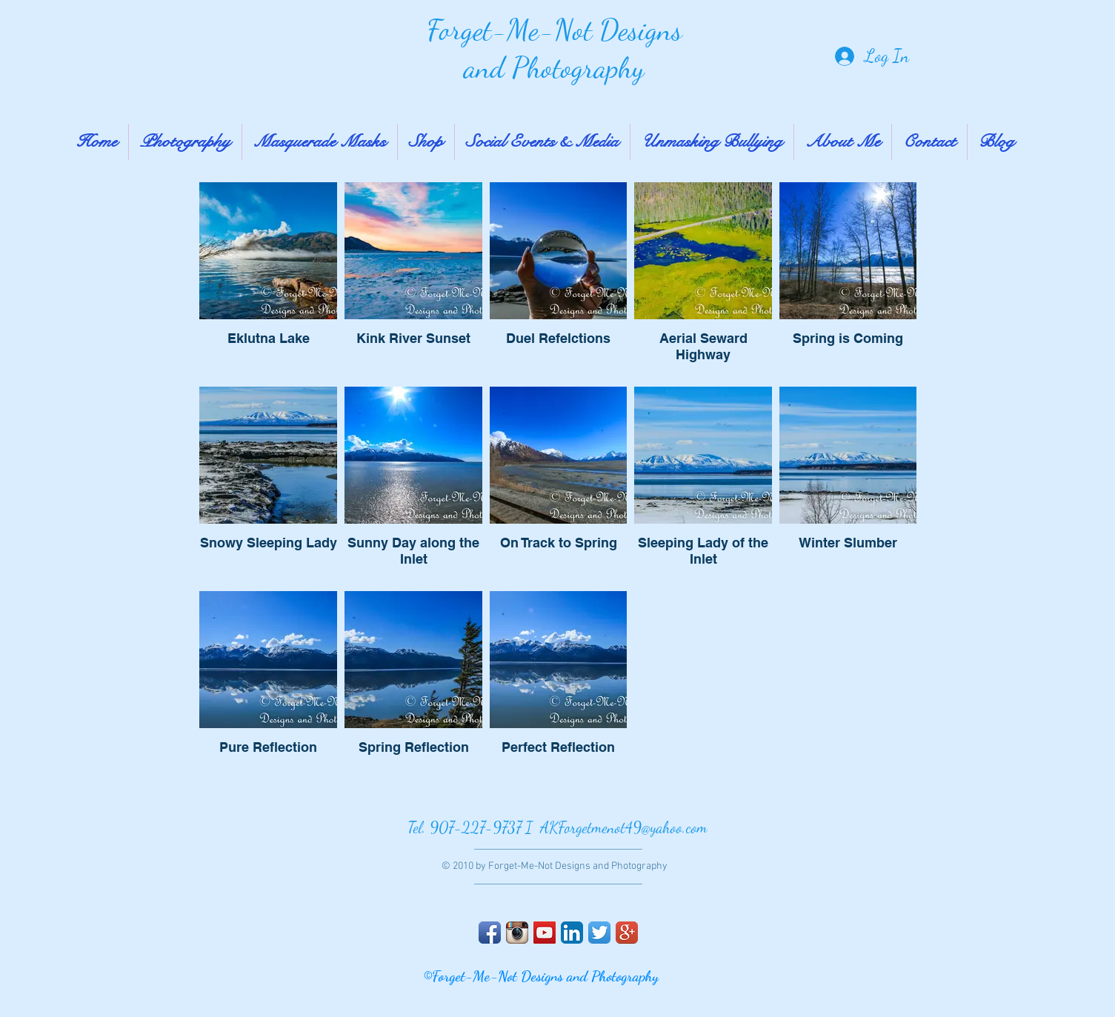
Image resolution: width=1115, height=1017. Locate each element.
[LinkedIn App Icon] (572, 932)
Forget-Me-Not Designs (554, 29)
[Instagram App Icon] (517, 932)
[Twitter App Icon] (599, 932)
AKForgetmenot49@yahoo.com (624, 827)
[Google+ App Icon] (627, 932)
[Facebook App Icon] (490, 932)
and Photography (554, 67)
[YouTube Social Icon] (544, 932)
